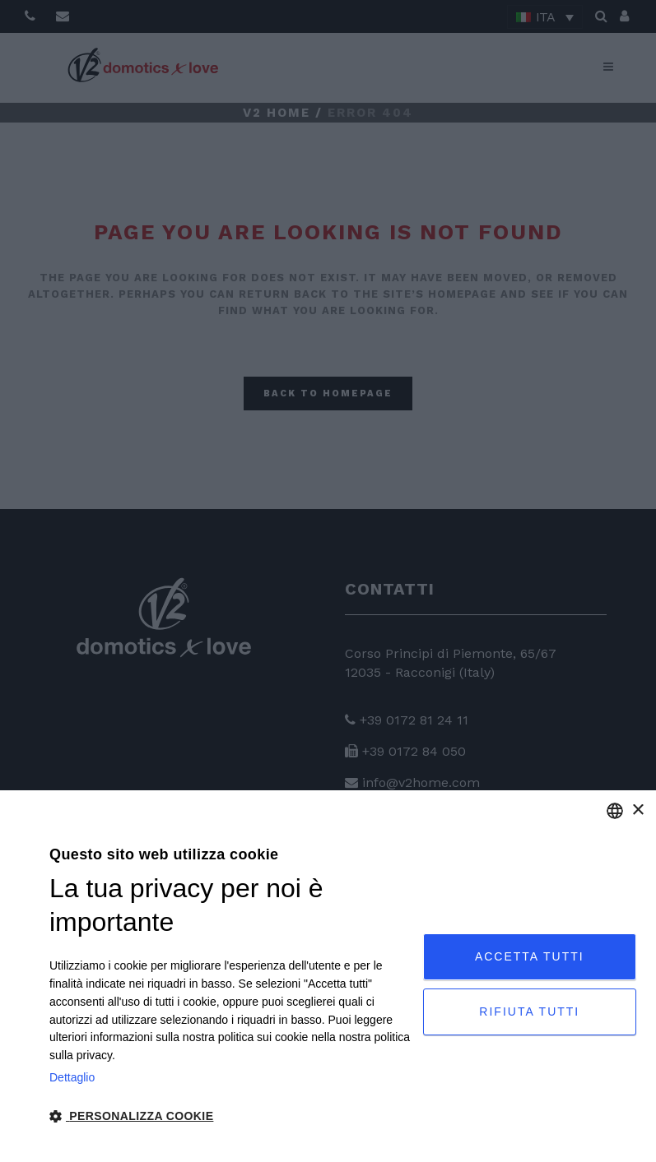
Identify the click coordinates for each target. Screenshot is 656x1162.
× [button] (637, 810)
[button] (230, 1117)
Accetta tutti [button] (529, 956)
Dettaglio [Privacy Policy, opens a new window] (72, 1077)
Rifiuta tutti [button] (529, 1011)
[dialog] (328, 976)
